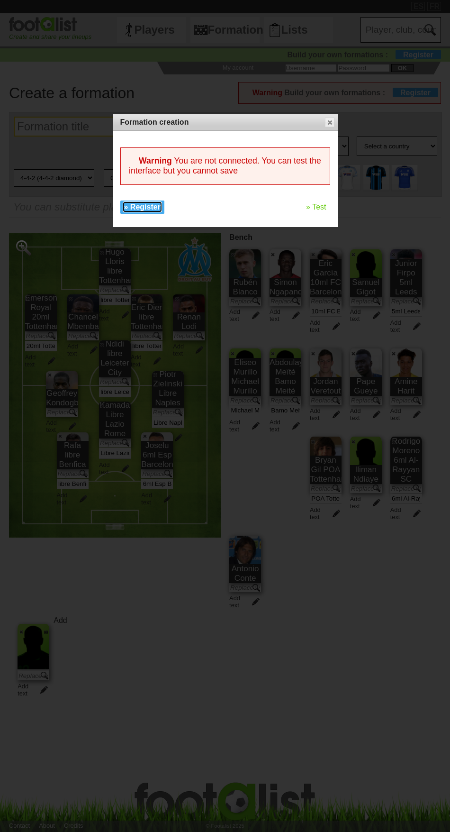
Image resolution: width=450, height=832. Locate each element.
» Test (316, 207)
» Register (142, 207)
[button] (329, 122)
